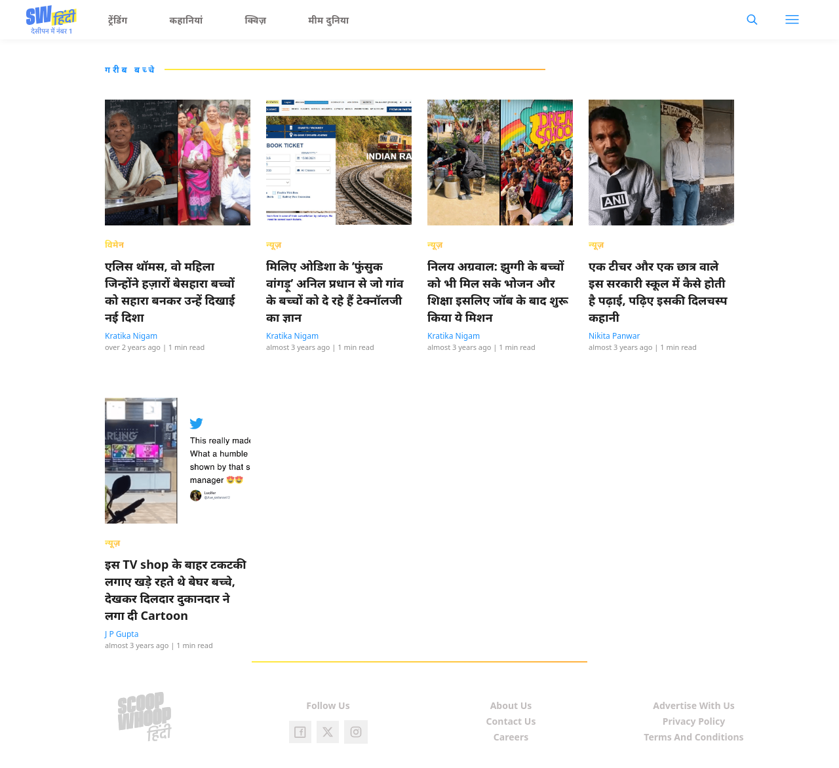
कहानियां (186, 20)
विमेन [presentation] (114, 244)
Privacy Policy (694, 721)
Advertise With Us (694, 705)
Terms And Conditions (693, 737)
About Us (511, 705)
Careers (511, 737)
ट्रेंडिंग (118, 20)
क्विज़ (256, 20)
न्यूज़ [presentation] (274, 244)
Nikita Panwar (614, 335)
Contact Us (511, 721)
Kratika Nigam (131, 335)
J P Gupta (121, 634)
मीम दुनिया (328, 20)
